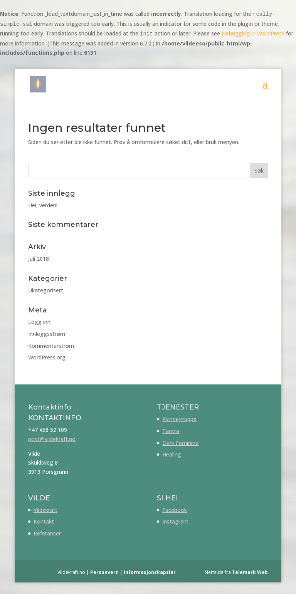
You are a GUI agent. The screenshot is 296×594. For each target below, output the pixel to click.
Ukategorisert (45, 290)
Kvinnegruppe (179, 419)
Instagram (175, 521)
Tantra (170, 431)
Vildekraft (45, 509)
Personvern (104, 572)
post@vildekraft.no (52, 439)
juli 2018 (38, 258)
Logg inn (39, 322)
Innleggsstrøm (46, 333)
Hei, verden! (42, 205)
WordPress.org (47, 357)
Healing (171, 454)
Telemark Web (250, 572)
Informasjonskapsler (150, 572)
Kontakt (44, 521)
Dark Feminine (180, 442)
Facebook (174, 509)
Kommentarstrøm (51, 345)
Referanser (47, 533)
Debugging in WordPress (253, 33)
